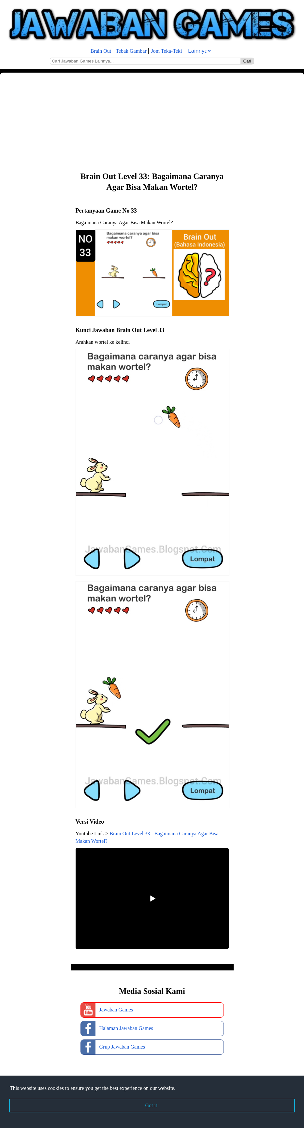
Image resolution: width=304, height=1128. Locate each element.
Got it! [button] (152, 1105)
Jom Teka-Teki (166, 51)
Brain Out (101, 51)
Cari (247, 61)
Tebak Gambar (131, 51)
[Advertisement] (152, 121)
